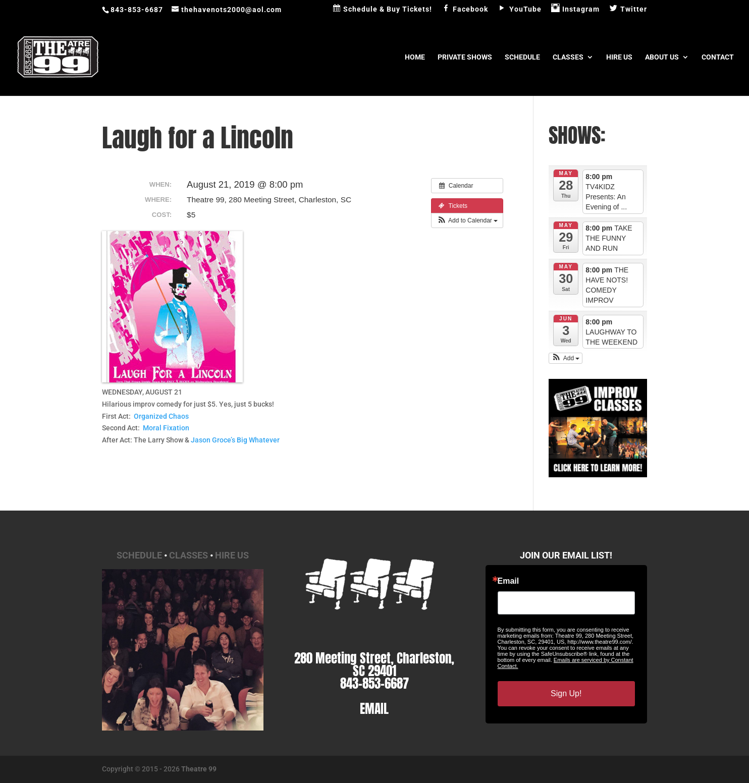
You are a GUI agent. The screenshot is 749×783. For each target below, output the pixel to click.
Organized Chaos (161, 416)
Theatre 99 (199, 769)
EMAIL (374, 708)
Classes (568, 57)
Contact (718, 57)
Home (415, 57)
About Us (662, 57)
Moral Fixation (166, 428)
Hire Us (619, 57)
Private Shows (465, 57)
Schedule (522, 57)
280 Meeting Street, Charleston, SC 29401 (374, 664)
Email (508, 581)
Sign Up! (566, 693)
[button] (467, 220)
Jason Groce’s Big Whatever (235, 440)
